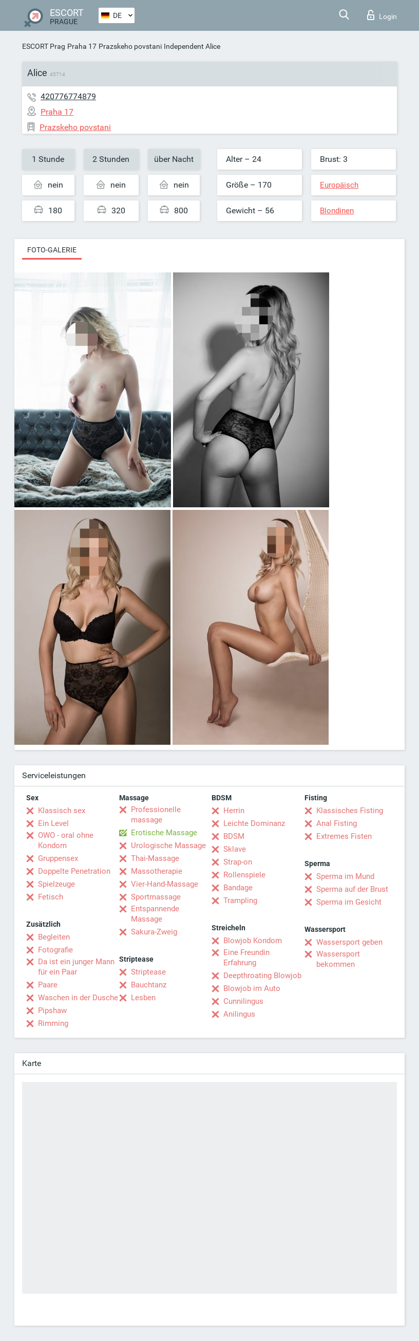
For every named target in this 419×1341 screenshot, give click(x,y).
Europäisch (339, 185)
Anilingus (239, 1014)
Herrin (233, 810)
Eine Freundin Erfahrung (246, 957)
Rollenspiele (244, 874)
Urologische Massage (168, 845)
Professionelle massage (156, 814)
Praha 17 (82, 46)
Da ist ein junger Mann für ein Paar (76, 967)
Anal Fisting (336, 823)
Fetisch (50, 897)
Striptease (148, 972)
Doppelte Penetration (74, 871)
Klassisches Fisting (349, 810)
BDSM (233, 836)
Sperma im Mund (345, 876)
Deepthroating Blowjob (262, 975)
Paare (48, 984)
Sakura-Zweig (154, 931)
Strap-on (237, 862)
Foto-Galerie (52, 250)
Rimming (53, 1023)
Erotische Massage (164, 832)
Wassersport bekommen (338, 959)
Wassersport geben (349, 942)
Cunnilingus (243, 1001)
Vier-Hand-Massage (164, 884)
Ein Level (53, 823)
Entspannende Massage (155, 914)
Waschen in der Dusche (78, 997)
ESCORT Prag (43, 46)
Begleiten (54, 937)
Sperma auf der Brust (352, 889)
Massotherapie (156, 871)
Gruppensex (58, 858)
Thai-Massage (155, 858)
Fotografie (55, 949)
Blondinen (337, 210)
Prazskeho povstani (130, 46)
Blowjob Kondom (252, 940)
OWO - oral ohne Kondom (65, 840)
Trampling (240, 900)
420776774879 (68, 96)
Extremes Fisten (344, 836)
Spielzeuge (56, 884)
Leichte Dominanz (254, 823)
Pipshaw (52, 1010)
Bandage (238, 887)
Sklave (234, 849)
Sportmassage (156, 897)
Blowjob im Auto (251, 988)
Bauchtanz (148, 984)
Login (382, 15)
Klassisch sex (61, 810)
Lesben (143, 997)
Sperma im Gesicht (349, 902)
